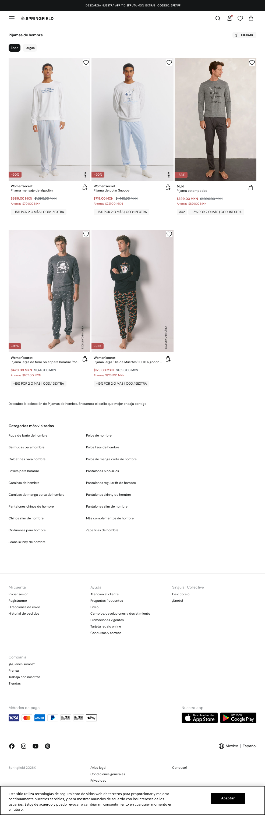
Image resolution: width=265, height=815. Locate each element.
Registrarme (18, 600)
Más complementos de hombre (110, 518)
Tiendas (15, 683)
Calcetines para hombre (27, 459)
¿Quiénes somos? (22, 664)
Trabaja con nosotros (24, 677)
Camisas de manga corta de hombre (36, 494)
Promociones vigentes (107, 620)
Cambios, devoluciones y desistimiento (120, 613)
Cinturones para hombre (27, 530)
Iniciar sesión (18, 594)
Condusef (179, 768)
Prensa (14, 670)
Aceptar (228, 798)
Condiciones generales (107, 774)
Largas (30, 48)
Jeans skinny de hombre (27, 542)
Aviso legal (98, 768)
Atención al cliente (104, 594)
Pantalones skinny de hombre (108, 494)
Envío (94, 607)
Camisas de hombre (24, 483)
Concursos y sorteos (105, 633)
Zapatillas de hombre (102, 530)
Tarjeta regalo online (105, 626)
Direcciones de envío (24, 607)
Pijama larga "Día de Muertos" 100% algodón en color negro (128, 362)
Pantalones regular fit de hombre (111, 483)
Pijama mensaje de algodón (32, 190)
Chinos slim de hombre (26, 518)
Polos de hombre (99, 435)
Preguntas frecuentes (106, 600)
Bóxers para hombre (24, 471)
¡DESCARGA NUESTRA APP (103, 5)
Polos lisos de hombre (102, 447)
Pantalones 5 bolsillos (102, 471)
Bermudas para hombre (26, 447)
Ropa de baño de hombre (28, 435)
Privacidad (98, 780)
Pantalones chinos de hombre (31, 506)
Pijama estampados (192, 191)
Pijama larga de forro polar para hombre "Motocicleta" (45, 362)
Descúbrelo (180, 594)
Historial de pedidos (24, 613)
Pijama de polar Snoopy (112, 190)
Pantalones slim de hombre (107, 506)
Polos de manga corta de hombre (111, 459)
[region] (132, 800)
